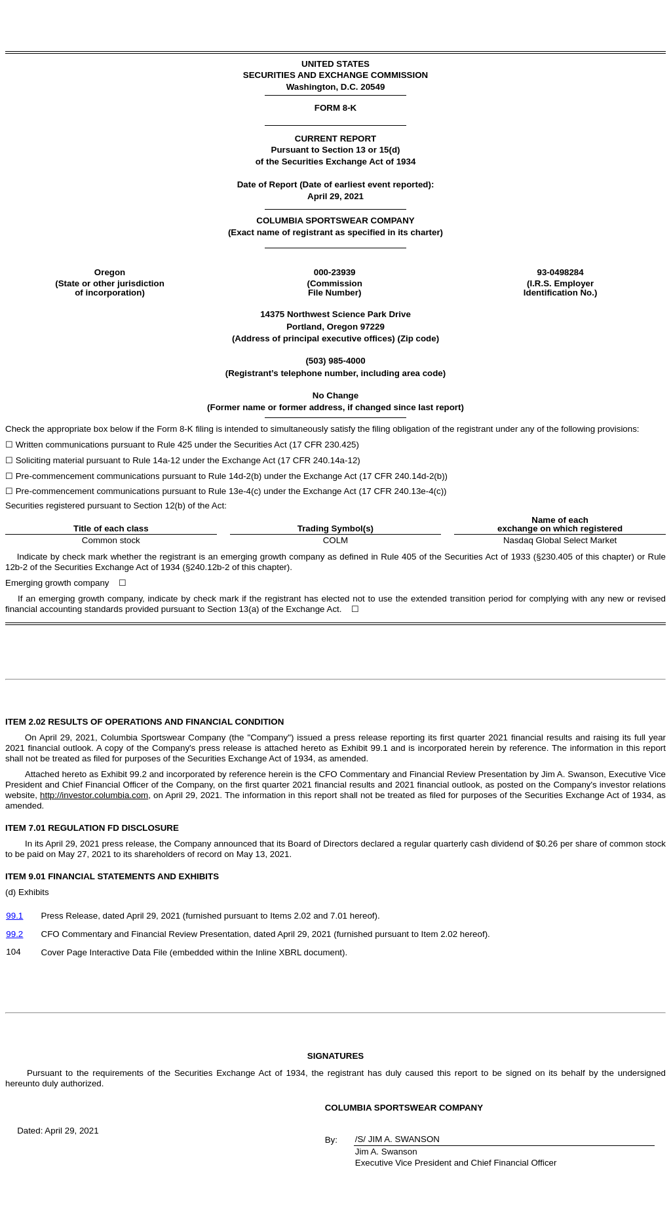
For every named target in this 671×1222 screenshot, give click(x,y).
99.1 (14, 916)
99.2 (14, 934)
